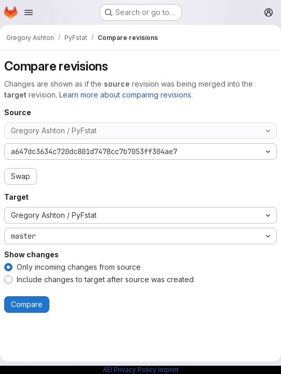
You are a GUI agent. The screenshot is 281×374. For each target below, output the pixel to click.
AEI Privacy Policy (129, 369)
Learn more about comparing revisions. (126, 94)
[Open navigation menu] (28, 12)
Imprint (168, 369)
